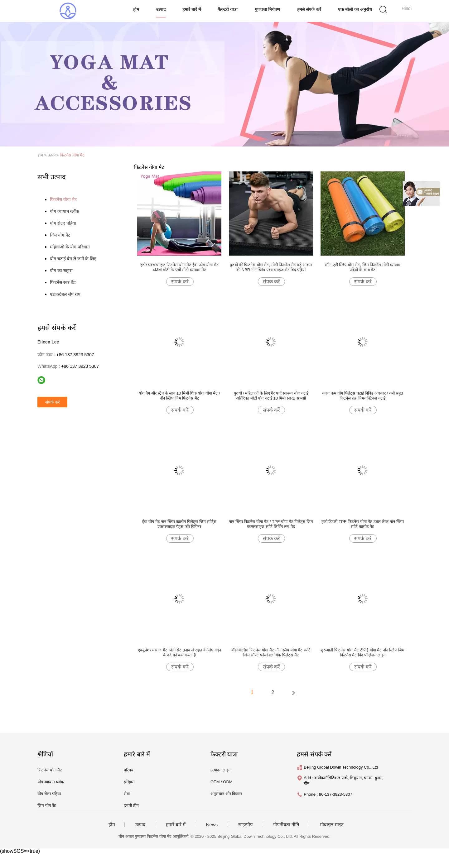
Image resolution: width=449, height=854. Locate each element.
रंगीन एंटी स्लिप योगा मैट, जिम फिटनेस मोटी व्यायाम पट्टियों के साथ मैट (363, 267)
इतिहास (129, 782)
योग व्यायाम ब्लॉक (64, 211)
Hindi (407, 8)
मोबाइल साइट (332, 825)
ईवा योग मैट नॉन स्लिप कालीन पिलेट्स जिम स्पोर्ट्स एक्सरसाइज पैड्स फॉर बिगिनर (179, 524)
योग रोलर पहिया (63, 223)
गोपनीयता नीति (286, 825)
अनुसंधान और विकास (226, 793)
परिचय (128, 770)
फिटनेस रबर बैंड (62, 282)
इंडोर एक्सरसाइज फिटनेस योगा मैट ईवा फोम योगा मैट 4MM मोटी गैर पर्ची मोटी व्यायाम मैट (179, 267)
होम (136, 9)
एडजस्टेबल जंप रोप (65, 294)
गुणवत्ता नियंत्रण (267, 9)
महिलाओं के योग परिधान (70, 246)
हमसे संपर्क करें (309, 9)
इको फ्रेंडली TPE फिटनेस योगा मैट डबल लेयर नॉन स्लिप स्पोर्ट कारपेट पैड (362, 524)
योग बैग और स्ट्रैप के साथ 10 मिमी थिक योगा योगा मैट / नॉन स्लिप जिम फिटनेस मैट (179, 396)
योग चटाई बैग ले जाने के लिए (73, 258)
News (212, 825)
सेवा (127, 793)
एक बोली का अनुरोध (355, 9)
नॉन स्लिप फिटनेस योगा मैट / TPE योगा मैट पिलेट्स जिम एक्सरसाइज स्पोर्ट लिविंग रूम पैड (271, 524)
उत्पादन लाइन (220, 770)
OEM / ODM (221, 782)
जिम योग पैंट (60, 235)
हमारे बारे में (191, 9)
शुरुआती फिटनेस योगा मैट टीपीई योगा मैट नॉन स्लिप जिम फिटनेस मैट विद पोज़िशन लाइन (362, 652)
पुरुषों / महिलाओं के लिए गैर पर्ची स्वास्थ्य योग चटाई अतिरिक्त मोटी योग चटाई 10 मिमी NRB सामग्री (271, 396)
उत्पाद (161, 9)
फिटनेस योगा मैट (72, 155)
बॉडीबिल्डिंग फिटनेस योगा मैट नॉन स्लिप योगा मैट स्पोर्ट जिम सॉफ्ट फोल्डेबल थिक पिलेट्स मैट (271, 652)
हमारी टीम (131, 805)
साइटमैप (245, 825)
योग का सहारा (61, 270)
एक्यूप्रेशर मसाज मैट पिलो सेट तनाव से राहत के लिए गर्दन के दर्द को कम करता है (179, 652)
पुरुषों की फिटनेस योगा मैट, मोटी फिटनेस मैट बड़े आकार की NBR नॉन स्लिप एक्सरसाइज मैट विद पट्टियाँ (271, 267)
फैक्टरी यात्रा (228, 9)
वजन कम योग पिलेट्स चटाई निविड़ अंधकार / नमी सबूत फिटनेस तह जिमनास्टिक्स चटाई (362, 396)
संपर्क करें (179, 281)
